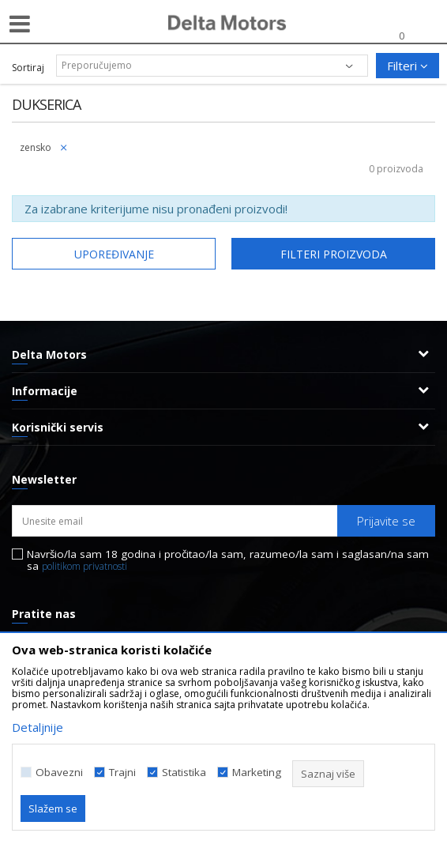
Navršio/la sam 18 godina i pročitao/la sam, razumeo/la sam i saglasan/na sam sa (228, 560)
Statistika (184, 772)
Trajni (122, 772)
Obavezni (59, 772)
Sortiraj (28, 67)
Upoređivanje (114, 254)
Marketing (256, 772)
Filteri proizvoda (333, 254)
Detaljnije (37, 727)
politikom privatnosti (84, 566)
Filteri (407, 65)
